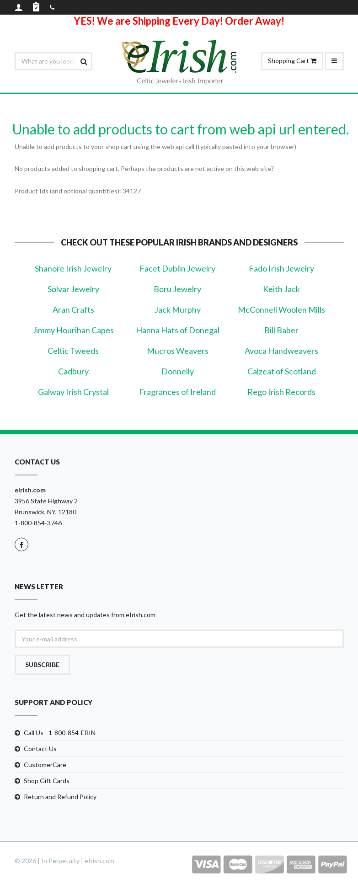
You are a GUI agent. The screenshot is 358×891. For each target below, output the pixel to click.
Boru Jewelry (177, 289)
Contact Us (40, 748)
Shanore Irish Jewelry (73, 268)
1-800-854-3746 (38, 523)
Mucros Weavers (177, 351)
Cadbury (73, 371)
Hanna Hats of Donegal (177, 330)
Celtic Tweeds (73, 351)
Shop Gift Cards (46, 780)
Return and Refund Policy (60, 796)
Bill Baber (281, 330)
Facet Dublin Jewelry (177, 268)
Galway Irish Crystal (73, 392)
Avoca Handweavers (281, 351)
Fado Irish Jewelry (281, 268)
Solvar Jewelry (73, 289)
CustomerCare (45, 764)
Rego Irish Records (281, 392)
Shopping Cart (292, 60)
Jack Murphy (178, 309)
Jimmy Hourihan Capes (73, 330)
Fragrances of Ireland (177, 392)
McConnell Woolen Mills (281, 309)
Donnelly (177, 371)
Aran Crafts (73, 309)
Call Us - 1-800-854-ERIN (60, 732)
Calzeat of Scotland (281, 371)
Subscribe (42, 664)
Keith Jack (281, 289)
